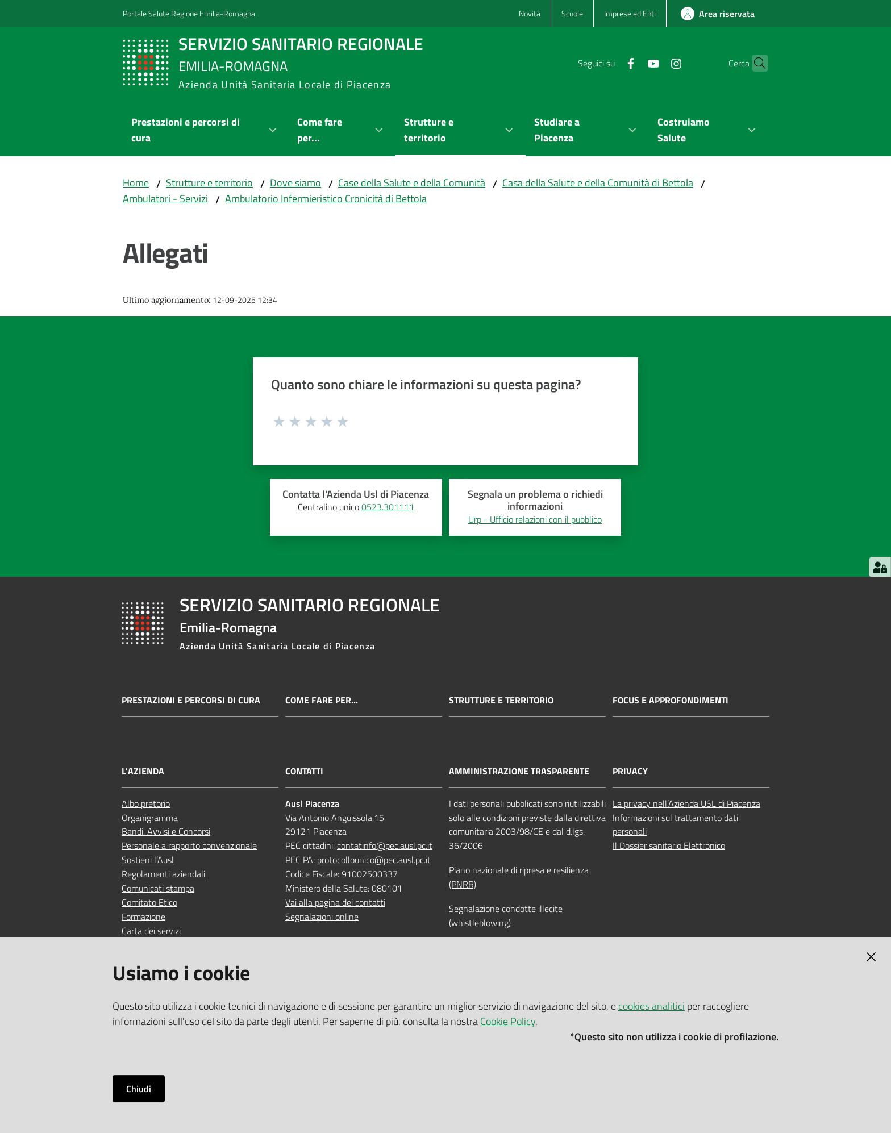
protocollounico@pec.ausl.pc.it (374, 860)
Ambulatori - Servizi (165, 198)
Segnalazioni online (322, 916)
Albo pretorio (146, 803)
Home (136, 182)
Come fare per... (321, 700)
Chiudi (138, 1088)
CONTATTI (304, 771)
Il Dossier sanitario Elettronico (669, 845)
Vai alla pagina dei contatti (335, 902)
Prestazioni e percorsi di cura (191, 700)
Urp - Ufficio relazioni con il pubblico (535, 519)
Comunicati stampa (158, 888)
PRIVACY (630, 771)
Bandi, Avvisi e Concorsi (166, 831)
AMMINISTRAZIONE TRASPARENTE (519, 771)
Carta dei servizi (151, 931)
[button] (754, 63)
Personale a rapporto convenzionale (189, 845)
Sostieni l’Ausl (148, 860)
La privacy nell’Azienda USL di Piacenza (686, 803)
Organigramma (150, 817)
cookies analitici (651, 1006)
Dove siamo (295, 182)
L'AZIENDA (143, 771)
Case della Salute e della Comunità (411, 182)
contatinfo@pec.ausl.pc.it (384, 845)
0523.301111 (387, 507)
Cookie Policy (507, 1021)
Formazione (143, 916)
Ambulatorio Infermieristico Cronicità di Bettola (326, 198)
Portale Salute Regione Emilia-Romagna (189, 13)
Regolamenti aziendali (163, 874)
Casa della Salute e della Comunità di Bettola (597, 182)
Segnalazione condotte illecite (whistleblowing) (506, 916)
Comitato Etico (149, 902)
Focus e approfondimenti (670, 700)
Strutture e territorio (209, 182)
